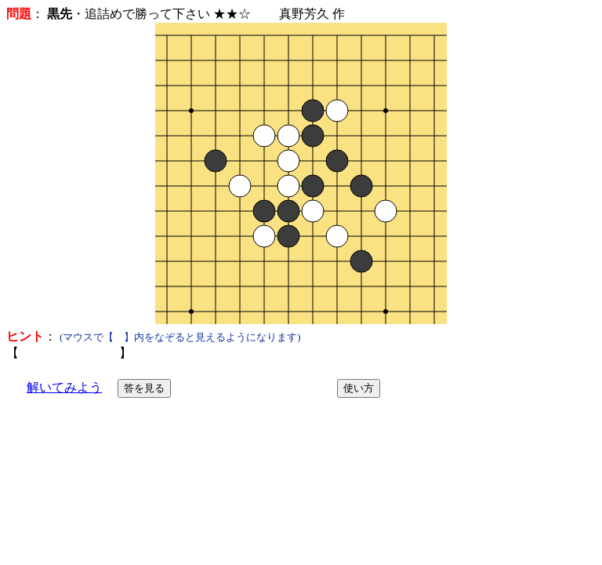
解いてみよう (64, 387)
